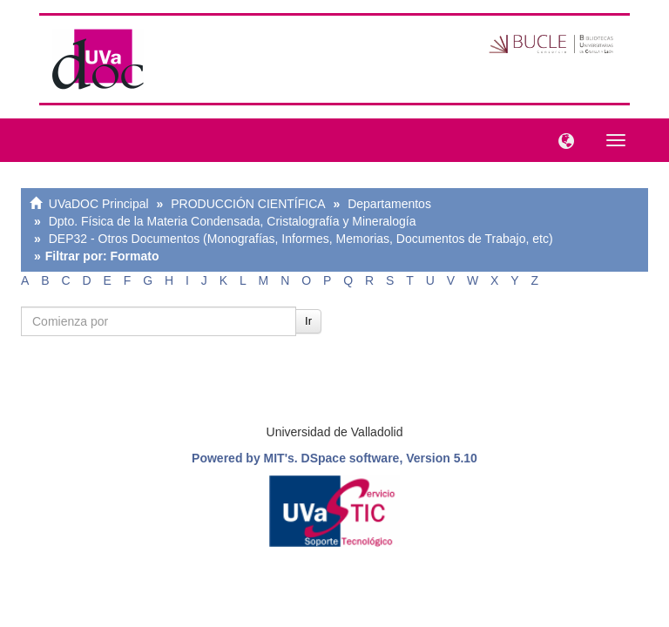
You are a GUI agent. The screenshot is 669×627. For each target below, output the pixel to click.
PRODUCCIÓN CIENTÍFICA (248, 204)
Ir (308, 320)
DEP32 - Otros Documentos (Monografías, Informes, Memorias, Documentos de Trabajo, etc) (301, 239)
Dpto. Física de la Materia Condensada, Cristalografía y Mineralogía (232, 221)
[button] (562, 139)
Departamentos (389, 204)
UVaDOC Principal (99, 204)
